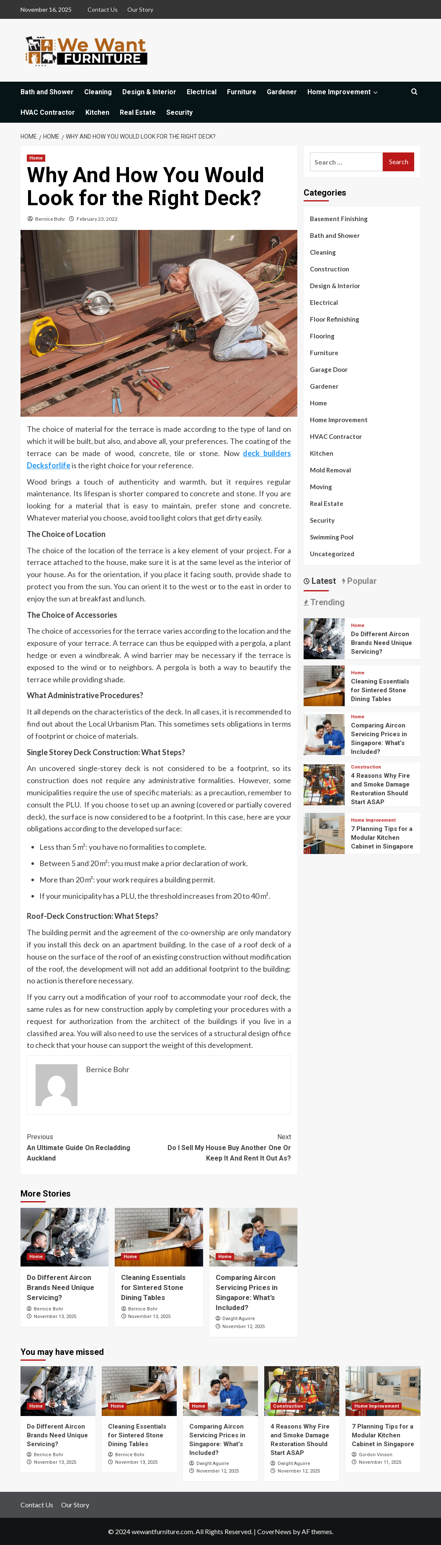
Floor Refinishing (334, 319)
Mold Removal (330, 470)
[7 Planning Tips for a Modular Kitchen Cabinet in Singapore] (324, 832)
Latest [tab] (322, 581)
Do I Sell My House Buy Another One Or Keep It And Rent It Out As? (225, 1147)
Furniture (241, 92)
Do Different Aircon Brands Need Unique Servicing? (60, 1287)
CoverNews (274, 1531)
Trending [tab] (326, 602)
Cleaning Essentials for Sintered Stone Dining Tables (153, 1287)
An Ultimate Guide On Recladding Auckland (93, 1147)
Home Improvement (343, 92)
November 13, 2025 (55, 1316)
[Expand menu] (375, 92)
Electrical (202, 92)
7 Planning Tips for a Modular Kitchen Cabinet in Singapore (382, 837)
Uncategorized (332, 553)
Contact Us (103, 9)
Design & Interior (149, 92)
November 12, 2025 (243, 1326)
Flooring (322, 336)
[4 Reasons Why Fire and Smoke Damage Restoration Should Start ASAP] (324, 784)
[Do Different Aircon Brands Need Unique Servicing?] (64, 1237)
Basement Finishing (339, 218)
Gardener (282, 92)
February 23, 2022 (97, 219)
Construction (329, 269)
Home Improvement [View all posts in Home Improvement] (373, 820)
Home (318, 403)
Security (179, 112)
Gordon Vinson (375, 1454)
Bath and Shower (47, 92)
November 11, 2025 (380, 1462)
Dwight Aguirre (238, 1318)
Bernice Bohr (50, 219)
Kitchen (97, 112)
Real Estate (138, 112)
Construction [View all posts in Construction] (366, 767)
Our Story (140, 9)
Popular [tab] (361, 581)
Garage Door (329, 369)
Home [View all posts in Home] (36, 158)
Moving (321, 486)
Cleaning (98, 92)
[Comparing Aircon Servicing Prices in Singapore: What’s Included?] (253, 1237)
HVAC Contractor (48, 112)
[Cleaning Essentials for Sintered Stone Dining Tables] (159, 1237)
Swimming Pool (331, 537)
